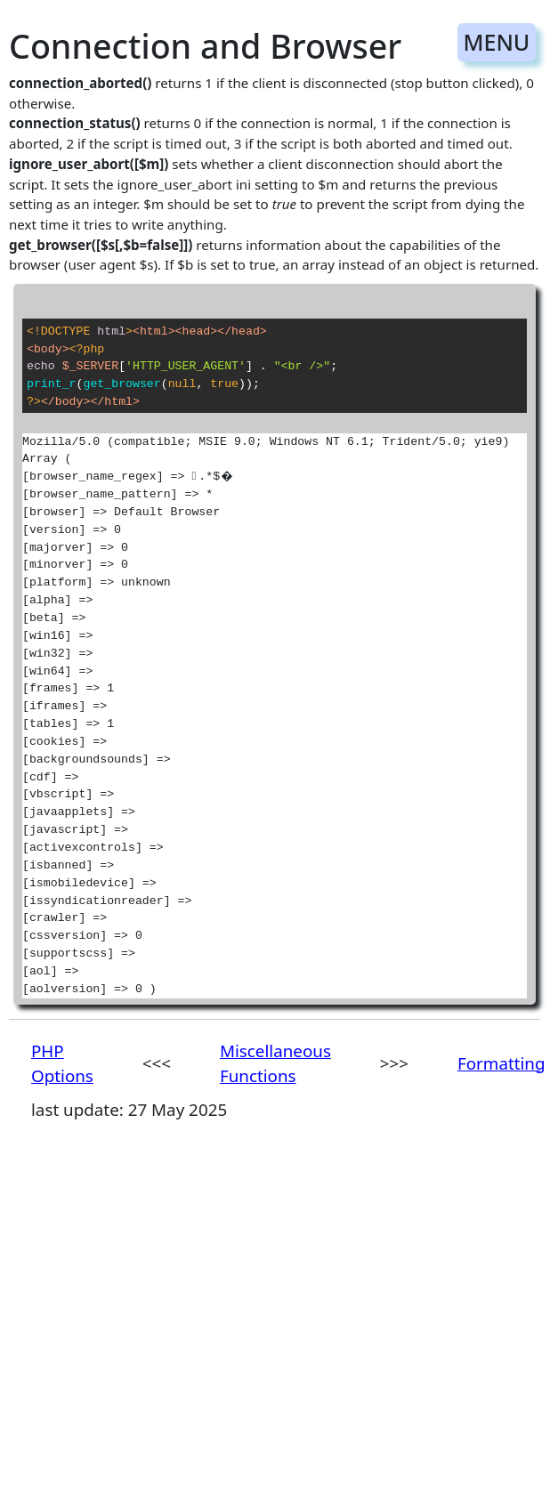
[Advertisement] (267, 1331)
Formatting (501, 1063)
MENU (496, 42)
